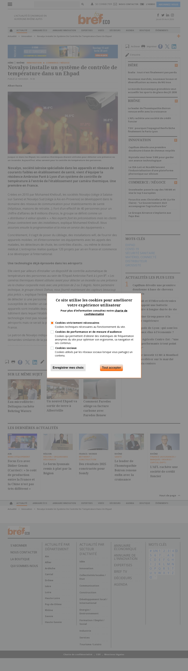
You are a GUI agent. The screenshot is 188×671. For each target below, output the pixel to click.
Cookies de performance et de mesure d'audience (88, 331)
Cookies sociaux (66, 348)
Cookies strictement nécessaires (77, 322)
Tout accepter (111, 367)
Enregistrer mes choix (68, 367)
